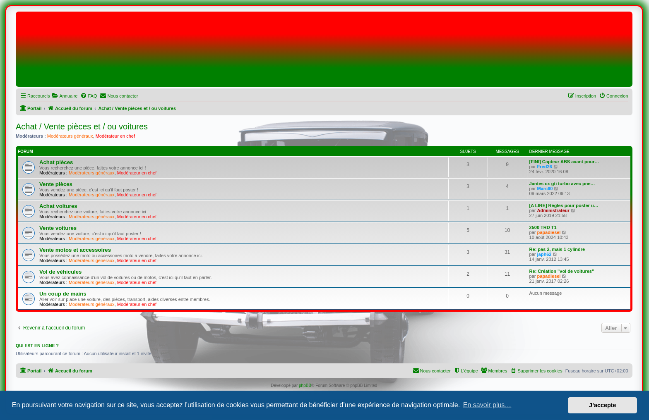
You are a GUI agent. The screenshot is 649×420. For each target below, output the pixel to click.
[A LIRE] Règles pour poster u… (564, 205)
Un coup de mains (63, 294)
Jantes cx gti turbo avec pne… (562, 183)
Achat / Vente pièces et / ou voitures (82, 126)
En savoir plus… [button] (487, 404)
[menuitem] (64, 96)
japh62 (544, 254)
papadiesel (549, 232)
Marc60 (545, 188)
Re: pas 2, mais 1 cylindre (557, 249)
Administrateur (553, 210)
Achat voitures (58, 206)
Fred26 (544, 166)
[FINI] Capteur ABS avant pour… (564, 161)
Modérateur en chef (115, 136)
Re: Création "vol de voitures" (561, 271)
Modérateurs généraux (70, 136)
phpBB (305, 385)
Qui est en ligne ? (37, 345)
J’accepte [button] (602, 405)
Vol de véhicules (60, 272)
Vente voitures (58, 228)
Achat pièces (56, 162)
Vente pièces (55, 184)
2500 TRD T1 (543, 227)
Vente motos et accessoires (75, 250)
